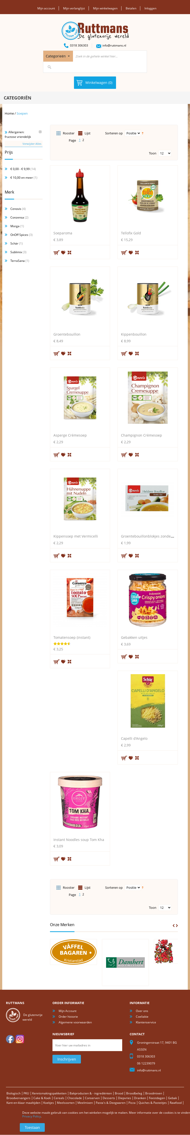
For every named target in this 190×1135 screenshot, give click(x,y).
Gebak (172, 1098)
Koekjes (48, 1102)
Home (9, 113)
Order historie (68, 1016)
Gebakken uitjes (134, 637)
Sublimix (16, 252)
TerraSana (17, 260)
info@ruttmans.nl (114, 45)
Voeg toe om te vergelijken (70, 251)
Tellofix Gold (131, 232)
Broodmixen (153, 1093)
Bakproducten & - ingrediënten (91, 1093)
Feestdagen (157, 1098)
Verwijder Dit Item (40, 131)
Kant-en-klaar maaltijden (23, 1102)
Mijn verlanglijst (74, 8)
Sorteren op (114, 133)
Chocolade (74, 1098)
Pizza (132, 1102)
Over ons (142, 1011)
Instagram (20, 1039)
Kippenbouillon (133, 333)
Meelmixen (85, 1102)
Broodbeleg (134, 1093)
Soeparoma (62, 232)
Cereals (59, 1098)
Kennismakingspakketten (49, 1093)
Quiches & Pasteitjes (153, 1102)
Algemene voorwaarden (75, 1022)
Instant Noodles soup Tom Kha (78, 839)
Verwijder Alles (32, 143)
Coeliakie (142, 1016)
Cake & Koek (42, 1098)
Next (177, 925)
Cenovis (15, 208)
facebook (10, 1039)
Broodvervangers (18, 1098)
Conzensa (17, 217)
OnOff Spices (19, 234)
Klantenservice (146, 1022)
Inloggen (150, 8)
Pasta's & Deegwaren (110, 1102)
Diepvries (124, 1098)
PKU (26, 1093)
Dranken (140, 1098)
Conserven (92, 1098)
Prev (174, 925)
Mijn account (46, 8)
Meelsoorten (65, 1102)
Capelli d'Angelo (134, 738)
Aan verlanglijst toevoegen (63, 252)
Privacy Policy (31, 1116)
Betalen (131, 8)
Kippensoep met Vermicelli (75, 536)
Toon (152, 153)
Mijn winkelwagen (105, 8)
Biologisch (13, 1093)
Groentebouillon (66, 333)
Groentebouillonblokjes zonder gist (150, 536)
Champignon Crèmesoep (141, 435)
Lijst (88, 133)
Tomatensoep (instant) (71, 637)
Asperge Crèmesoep (70, 435)
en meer (21, 177)
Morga (15, 226)
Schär (14, 243)
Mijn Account (67, 1011)
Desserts (109, 1098)
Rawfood (176, 1102)
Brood (119, 1093)
